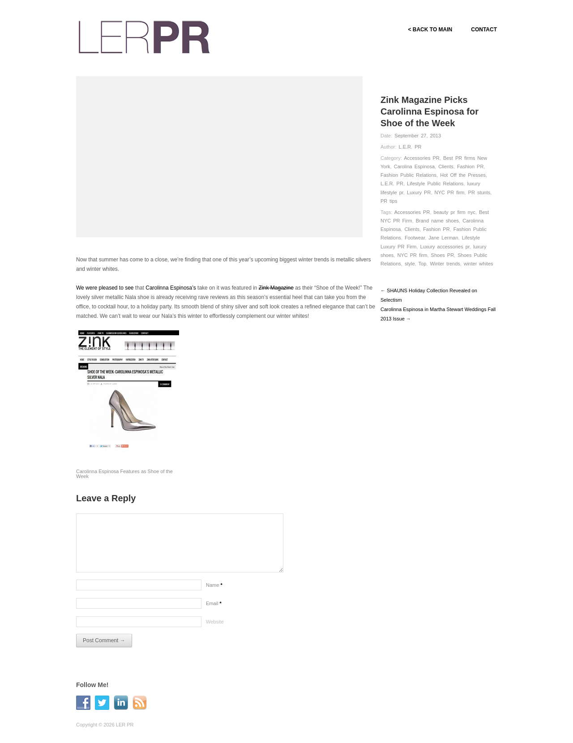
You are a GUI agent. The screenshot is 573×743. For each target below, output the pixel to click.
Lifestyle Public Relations (435, 183)
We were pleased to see (105, 288)
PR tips (389, 201)
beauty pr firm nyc (454, 212)
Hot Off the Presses (463, 175)
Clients (445, 166)
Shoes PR (442, 255)
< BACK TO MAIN (430, 29)
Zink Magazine (276, 288)
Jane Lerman (443, 237)
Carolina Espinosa (414, 166)
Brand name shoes (437, 220)
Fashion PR (470, 166)
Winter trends (445, 263)
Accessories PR (422, 158)
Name (214, 585)
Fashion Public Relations (408, 175)
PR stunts (479, 192)
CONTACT (484, 29)
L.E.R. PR (410, 146)
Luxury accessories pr (445, 246)
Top (423, 263)
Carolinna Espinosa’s (170, 288)
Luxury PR (419, 192)
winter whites (478, 263)
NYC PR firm (450, 192)
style (410, 263)
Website (215, 621)
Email (214, 603)
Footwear (415, 237)
